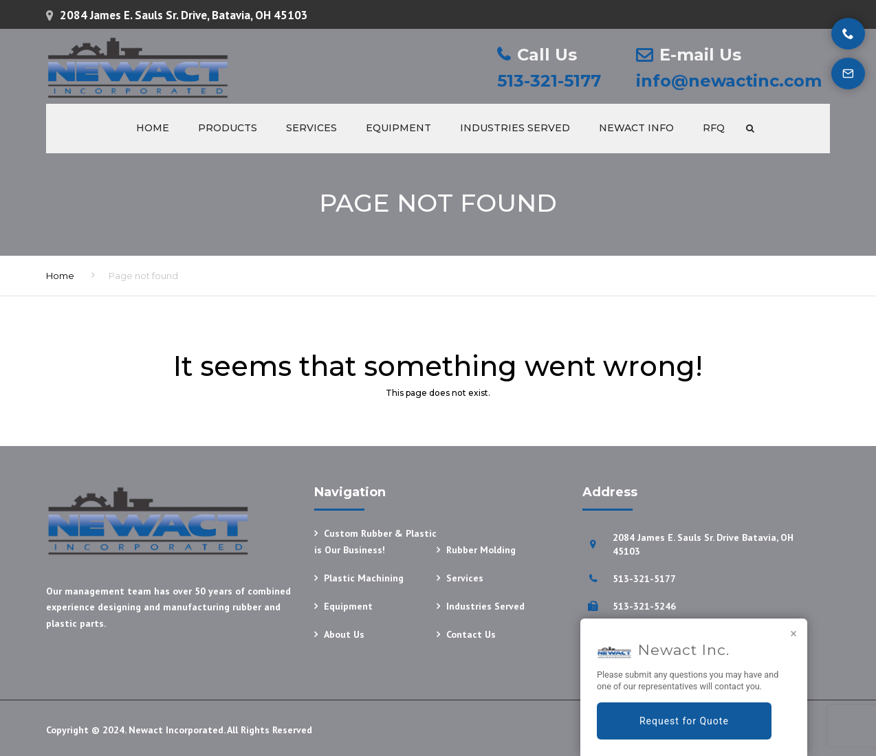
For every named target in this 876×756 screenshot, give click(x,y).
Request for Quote (684, 720)
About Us (344, 634)
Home (152, 128)
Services (311, 128)
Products (227, 128)
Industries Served (515, 128)
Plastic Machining (364, 578)
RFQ (714, 128)
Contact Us (471, 634)
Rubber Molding (481, 550)
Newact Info (636, 128)
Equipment (398, 128)
